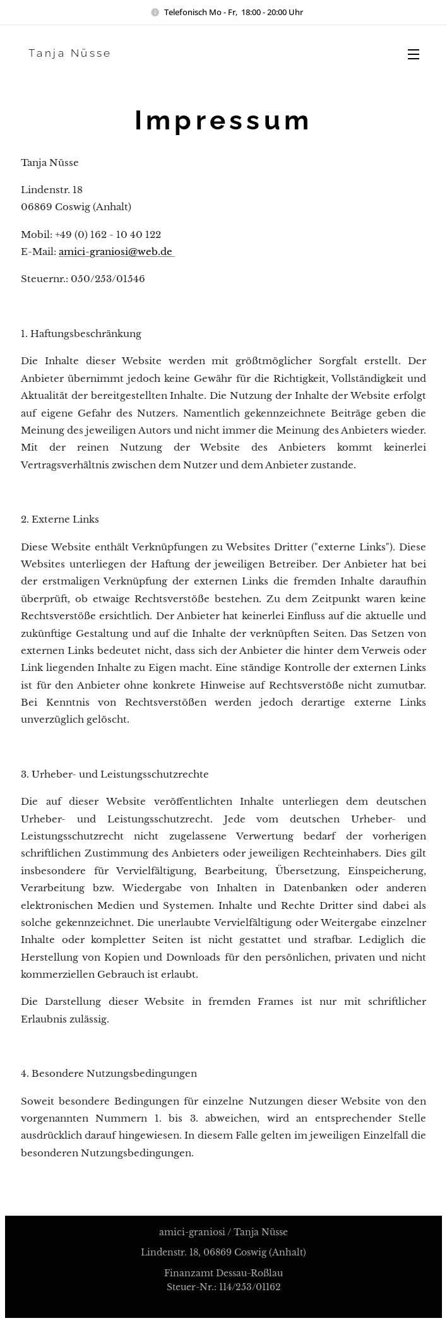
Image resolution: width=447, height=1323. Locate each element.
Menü (413, 54)
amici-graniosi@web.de (117, 252)
